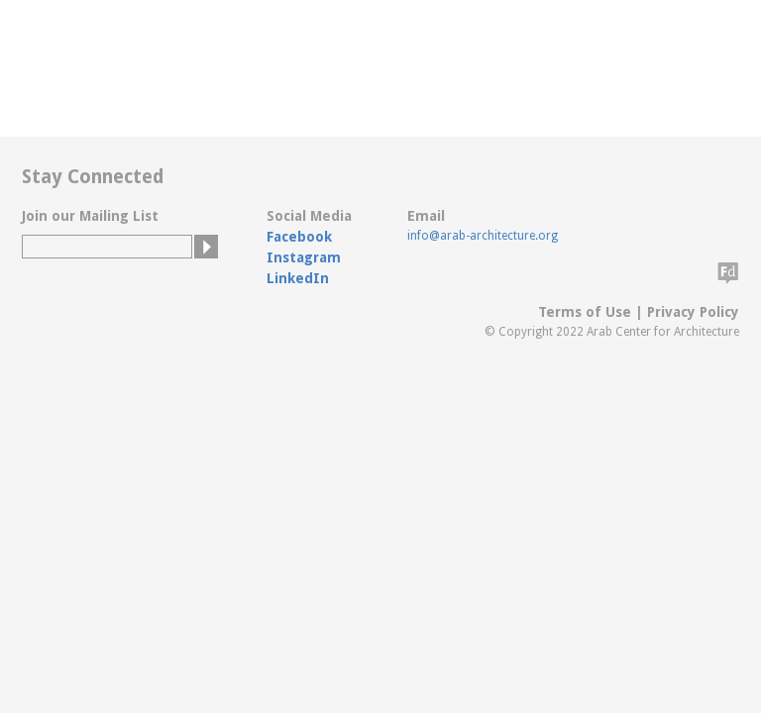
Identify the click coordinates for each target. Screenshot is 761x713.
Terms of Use (584, 312)
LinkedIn (298, 278)
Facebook (299, 237)
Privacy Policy (693, 312)
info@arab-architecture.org (482, 236)
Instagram (304, 257)
